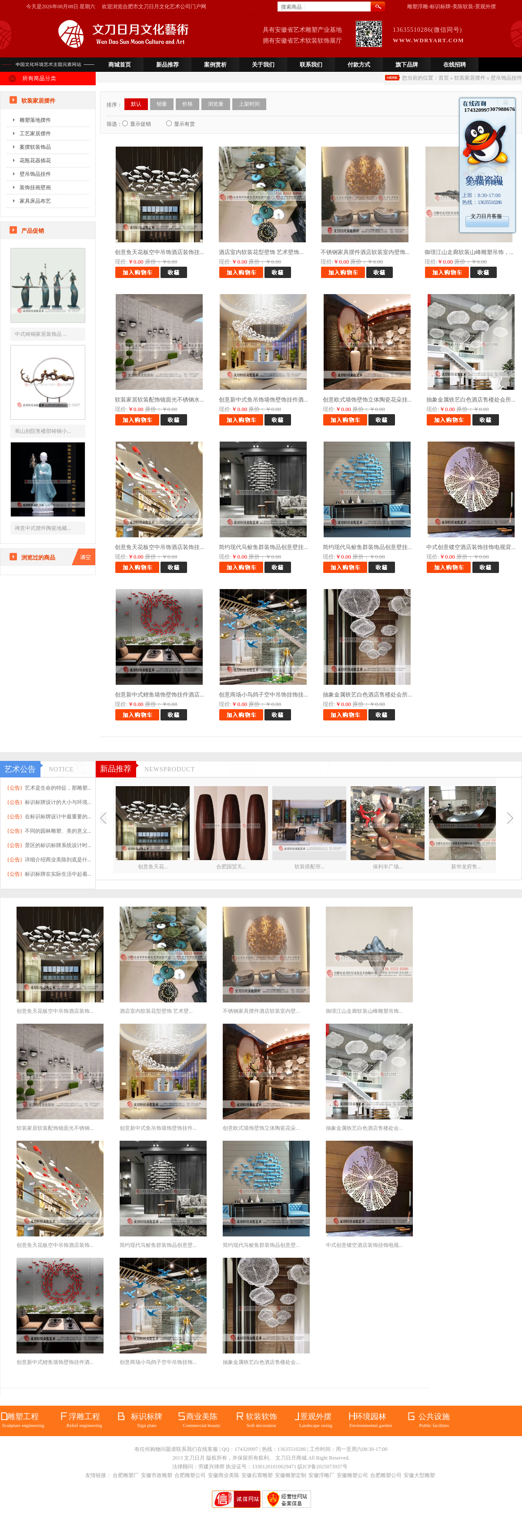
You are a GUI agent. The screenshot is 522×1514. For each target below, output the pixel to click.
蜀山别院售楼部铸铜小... (43, 431)
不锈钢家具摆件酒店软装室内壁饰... (365, 252)
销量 (162, 104)
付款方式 (359, 64)
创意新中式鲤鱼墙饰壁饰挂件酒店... (159, 694)
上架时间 (249, 104)
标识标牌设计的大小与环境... (58, 802)
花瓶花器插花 (35, 160)
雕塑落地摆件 (35, 120)
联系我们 (311, 64)
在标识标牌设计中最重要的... (58, 817)
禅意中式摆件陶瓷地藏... (43, 528)
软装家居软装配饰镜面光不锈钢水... (159, 399)
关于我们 (263, 64)
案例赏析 (215, 64)
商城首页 (119, 64)
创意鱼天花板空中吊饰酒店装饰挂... (159, 252)
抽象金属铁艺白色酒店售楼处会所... (470, 399)
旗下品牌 (406, 64)
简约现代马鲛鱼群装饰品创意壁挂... (263, 547)
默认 (136, 104)
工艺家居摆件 (35, 134)
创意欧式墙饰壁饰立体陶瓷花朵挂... (367, 399)
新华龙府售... (466, 867)
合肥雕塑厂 (126, 1475)
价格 (187, 104)
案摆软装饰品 (35, 147)
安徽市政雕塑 (156, 1475)
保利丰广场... (388, 867)
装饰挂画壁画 (35, 187)
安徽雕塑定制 (290, 1475)
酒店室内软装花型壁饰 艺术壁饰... (261, 252)
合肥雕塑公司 (190, 1475)
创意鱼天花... (153, 867)
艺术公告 (20, 769)
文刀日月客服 (486, 216)
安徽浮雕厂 (321, 1475)
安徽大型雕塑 (419, 1475)
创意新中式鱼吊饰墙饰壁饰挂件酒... (263, 399)
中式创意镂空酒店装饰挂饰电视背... (470, 547)
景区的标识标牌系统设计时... (58, 845)
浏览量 (216, 104)
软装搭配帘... (309, 867)
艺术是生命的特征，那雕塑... (58, 788)
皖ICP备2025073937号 (323, 1467)
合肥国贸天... (231, 867)
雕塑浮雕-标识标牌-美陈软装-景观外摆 (451, 6)
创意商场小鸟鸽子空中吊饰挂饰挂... (263, 694)
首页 (443, 78)
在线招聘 (454, 64)
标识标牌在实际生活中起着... (58, 874)
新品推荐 (167, 64)
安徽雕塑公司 (352, 1475)
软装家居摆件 (469, 78)
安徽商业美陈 (223, 1475)
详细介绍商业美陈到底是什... (58, 860)
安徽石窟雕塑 (257, 1475)
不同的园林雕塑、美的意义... (58, 831)
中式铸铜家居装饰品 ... (41, 334)
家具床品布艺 (35, 201)
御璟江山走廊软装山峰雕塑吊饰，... (469, 252)
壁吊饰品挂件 (506, 78)
